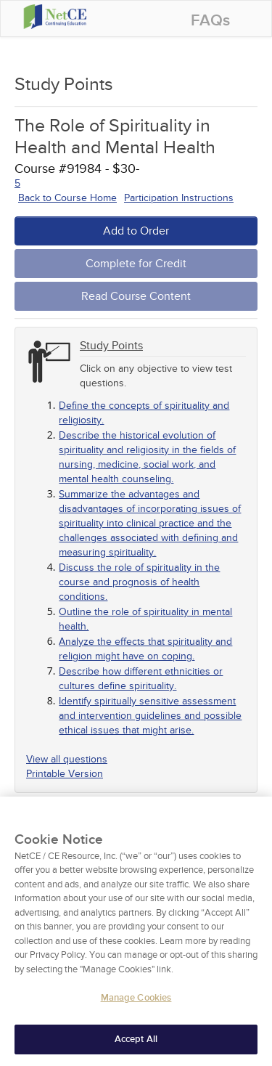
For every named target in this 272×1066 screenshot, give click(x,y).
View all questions (66, 759)
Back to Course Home (67, 198)
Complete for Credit (136, 263)
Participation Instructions (179, 198)
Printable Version (64, 774)
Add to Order (136, 231)
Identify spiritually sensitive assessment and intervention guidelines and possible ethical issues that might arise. (150, 715)
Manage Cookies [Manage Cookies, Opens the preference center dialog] (136, 1012)
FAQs (210, 20)
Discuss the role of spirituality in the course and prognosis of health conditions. (139, 582)
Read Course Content (136, 296)
